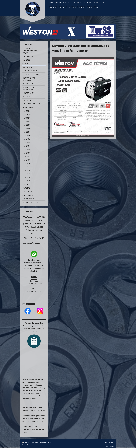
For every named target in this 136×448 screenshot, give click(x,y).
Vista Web (110, 446)
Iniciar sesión (109, 442)
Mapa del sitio (47, 442)
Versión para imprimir (31, 442)
